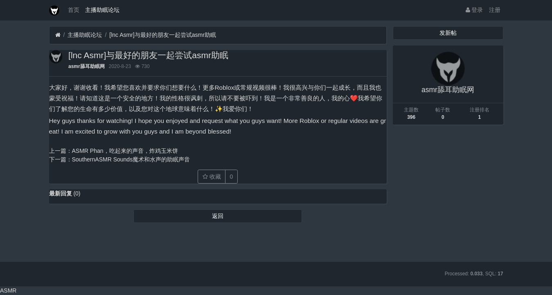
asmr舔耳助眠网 (86, 66)
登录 (474, 10)
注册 (494, 10)
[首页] (58, 35)
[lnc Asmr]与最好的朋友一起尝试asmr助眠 (162, 35)
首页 (73, 10)
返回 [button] (217, 216)
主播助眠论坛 (102, 10)
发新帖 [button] (448, 33)
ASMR (8, 290)
